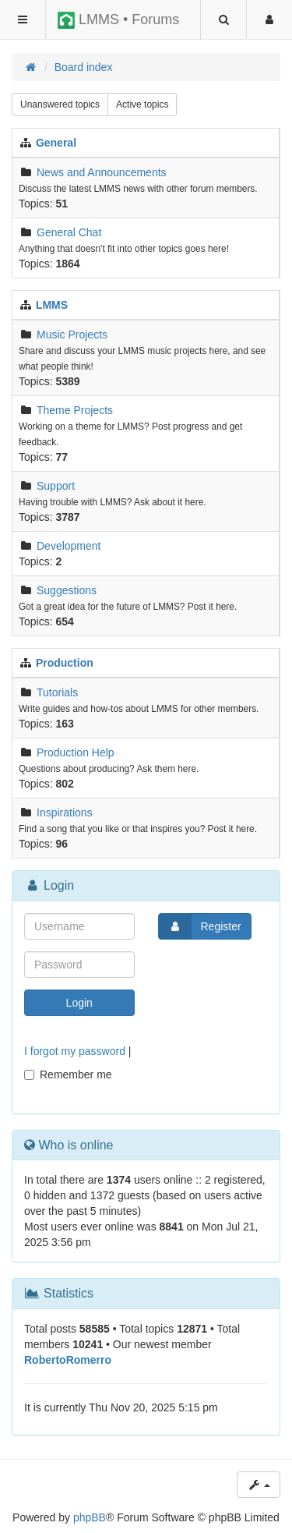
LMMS (52, 305)
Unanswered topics (60, 104)
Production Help (75, 752)
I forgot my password (74, 1051)
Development (69, 546)
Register (200, 926)
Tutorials (57, 692)
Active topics (142, 104)
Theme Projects (75, 410)
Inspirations (65, 812)
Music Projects (72, 334)
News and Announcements (102, 172)
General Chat (69, 232)
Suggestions (67, 590)
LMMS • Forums (118, 20)
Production (64, 663)
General (56, 142)
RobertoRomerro (67, 1360)
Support (56, 486)
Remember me (68, 1074)
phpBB (89, 1517)
